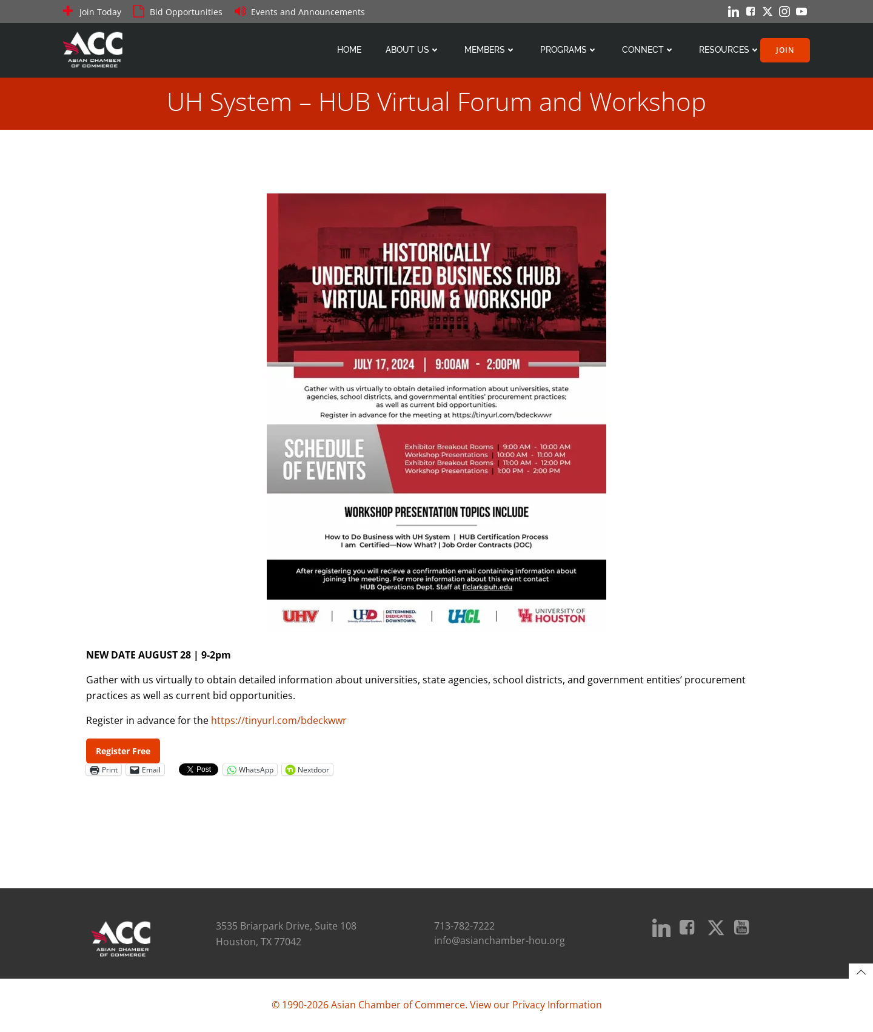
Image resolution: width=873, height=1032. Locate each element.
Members (490, 50)
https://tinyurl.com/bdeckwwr (279, 720)
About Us (413, 50)
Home (349, 50)
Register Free (123, 751)
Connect (648, 50)
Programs (569, 50)
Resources (729, 50)
